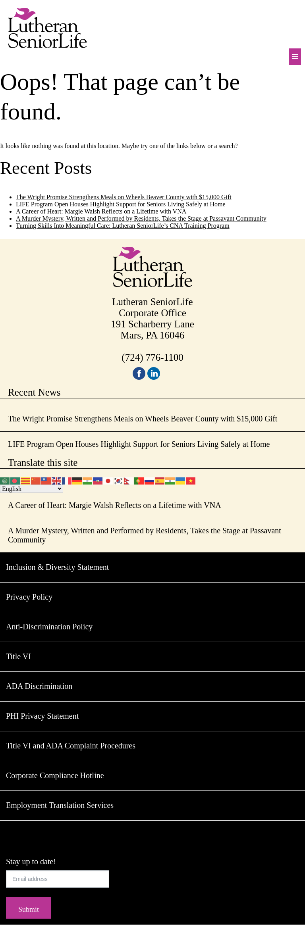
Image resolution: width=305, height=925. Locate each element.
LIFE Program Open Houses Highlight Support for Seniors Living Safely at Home (121, 204)
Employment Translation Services (60, 805)
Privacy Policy (29, 596)
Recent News (34, 392)
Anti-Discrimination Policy (49, 626)
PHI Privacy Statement (42, 716)
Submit (28, 909)
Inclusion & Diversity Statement (57, 567)
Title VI (18, 656)
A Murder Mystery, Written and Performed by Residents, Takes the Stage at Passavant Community (141, 218)
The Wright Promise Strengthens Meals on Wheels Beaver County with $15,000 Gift (124, 197)
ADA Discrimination (39, 686)
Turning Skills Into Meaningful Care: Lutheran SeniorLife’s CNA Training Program (123, 225)
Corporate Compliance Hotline (55, 775)
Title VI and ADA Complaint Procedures (70, 745)
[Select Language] (31, 489)
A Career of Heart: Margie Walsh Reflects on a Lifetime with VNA (101, 211)
